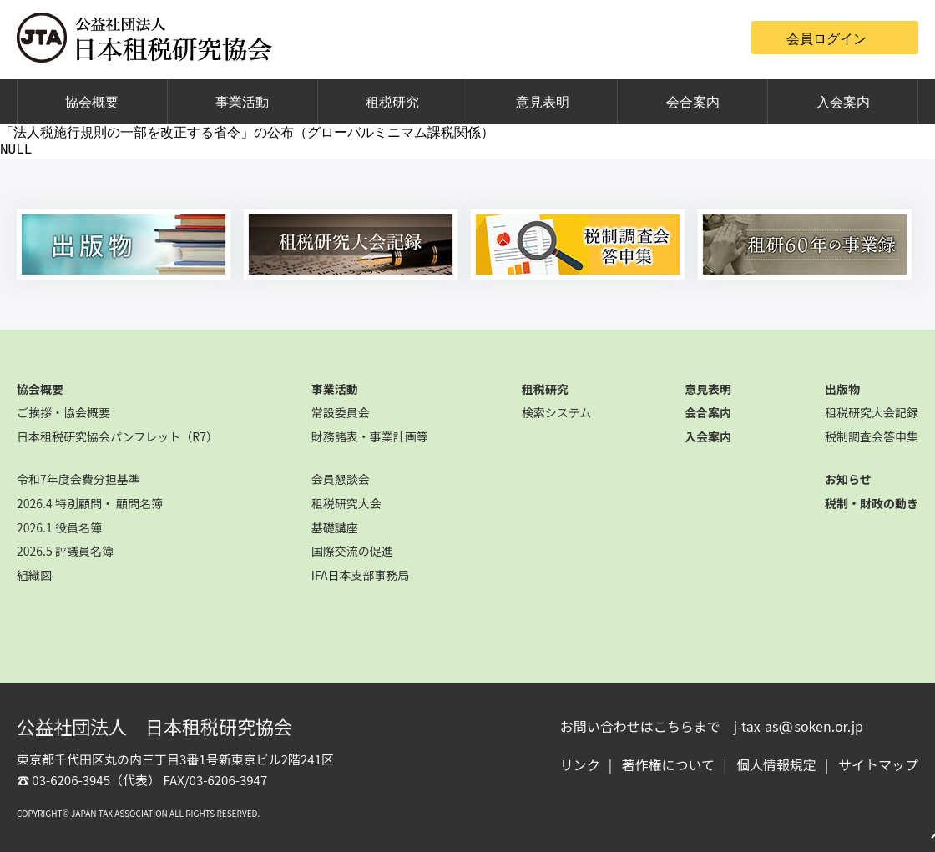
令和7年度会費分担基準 (78, 479)
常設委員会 (340, 412)
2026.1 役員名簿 (59, 527)
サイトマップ (878, 764)
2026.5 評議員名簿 (65, 550)
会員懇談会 (340, 479)
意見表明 (542, 102)
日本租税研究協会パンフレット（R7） (117, 436)
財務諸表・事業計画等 (369, 436)
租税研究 (392, 102)
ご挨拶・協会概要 (63, 412)
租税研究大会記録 (871, 412)
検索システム (557, 412)
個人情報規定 (776, 764)
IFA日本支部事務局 (360, 575)
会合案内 (693, 102)
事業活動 (242, 102)
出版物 (842, 389)
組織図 (34, 575)
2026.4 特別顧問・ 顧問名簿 (90, 503)
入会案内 (843, 102)
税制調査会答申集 (871, 436)
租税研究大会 (346, 503)
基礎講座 (334, 527)
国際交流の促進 (352, 550)
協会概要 (92, 102)
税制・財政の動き (871, 503)
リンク (580, 764)
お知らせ (848, 479)
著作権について (668, 764)
